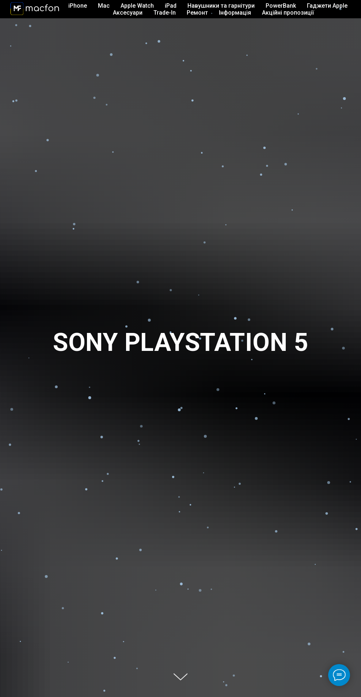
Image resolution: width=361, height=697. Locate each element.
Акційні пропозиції (288, 12)
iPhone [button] (77, 5)
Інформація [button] (235, 12)
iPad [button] (170, 5)
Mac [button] (104, 5)
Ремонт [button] (197, 12)
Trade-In (164, 12)
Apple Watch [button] (137, 5)
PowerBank (281, 5)
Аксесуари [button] (127, 12)
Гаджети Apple (327, 5)
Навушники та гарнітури (221, 5)
